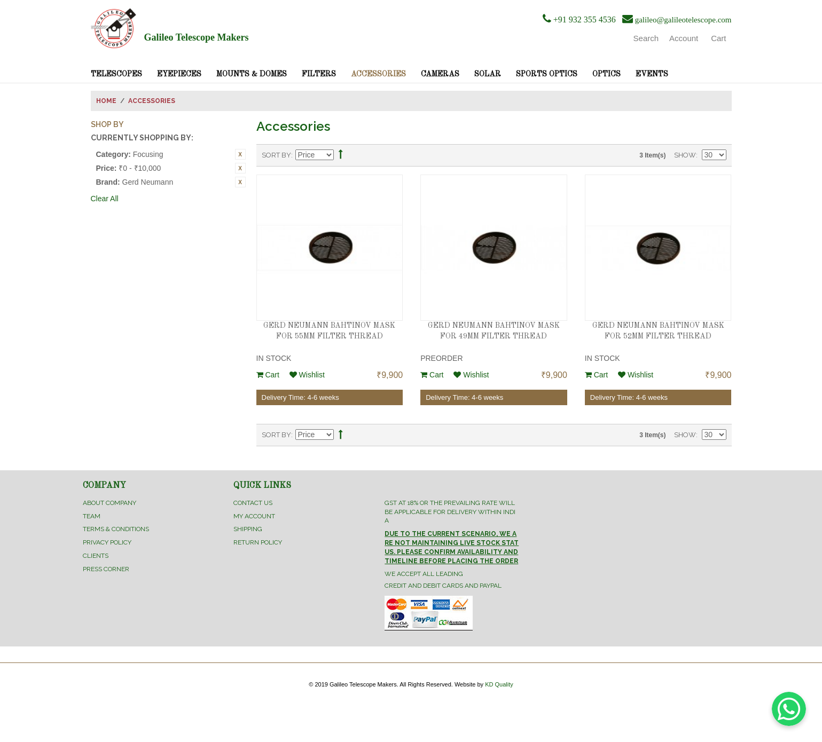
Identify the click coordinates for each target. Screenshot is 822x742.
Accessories (378, 74)
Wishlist (307, 374)
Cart (267, 374)
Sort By (276, 155)
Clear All (105, 198)
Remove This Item (240, 154)
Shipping (247, 529)
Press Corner (106, 569)
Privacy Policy (107, 542)
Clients (95, 555)
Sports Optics (546, 74)
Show (685, 155)
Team (91, 516)
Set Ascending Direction (340, 155)
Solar (487, 74)
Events (652, 74)
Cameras (440, 74)
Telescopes (116, 74)
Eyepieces (179, 74)
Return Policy (257, 542)
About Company (109, 503)
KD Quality (499, 684)
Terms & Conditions (116, 529)
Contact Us (252, 503)
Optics (606, 74)
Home (106, 101)
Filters (319, 74)
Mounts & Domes (251, 74)
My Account (254, 516)
